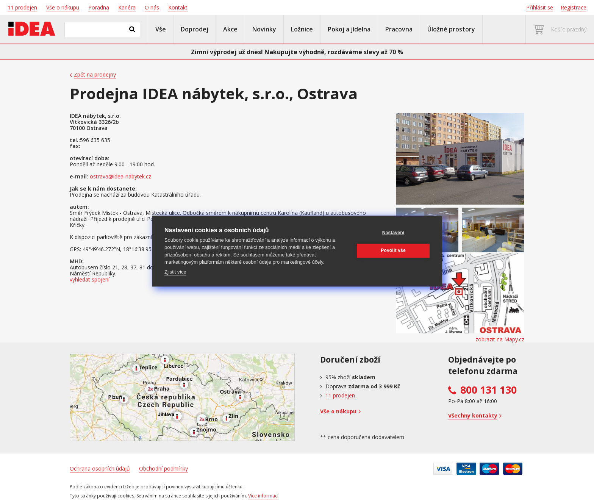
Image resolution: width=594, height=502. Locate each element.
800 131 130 (488, 390)
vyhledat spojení (89, 280)
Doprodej (194, 29)
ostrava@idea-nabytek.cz (120, 177)
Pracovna (399, 29)
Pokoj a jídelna (349, 29)
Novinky (264, 29)
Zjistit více (175, 272)
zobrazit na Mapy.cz (499, 339)
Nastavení (393, 232)
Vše (160, 29)
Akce (230, 29)
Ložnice (302, 29)
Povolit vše (393, 250)
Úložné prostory (451, 29)
